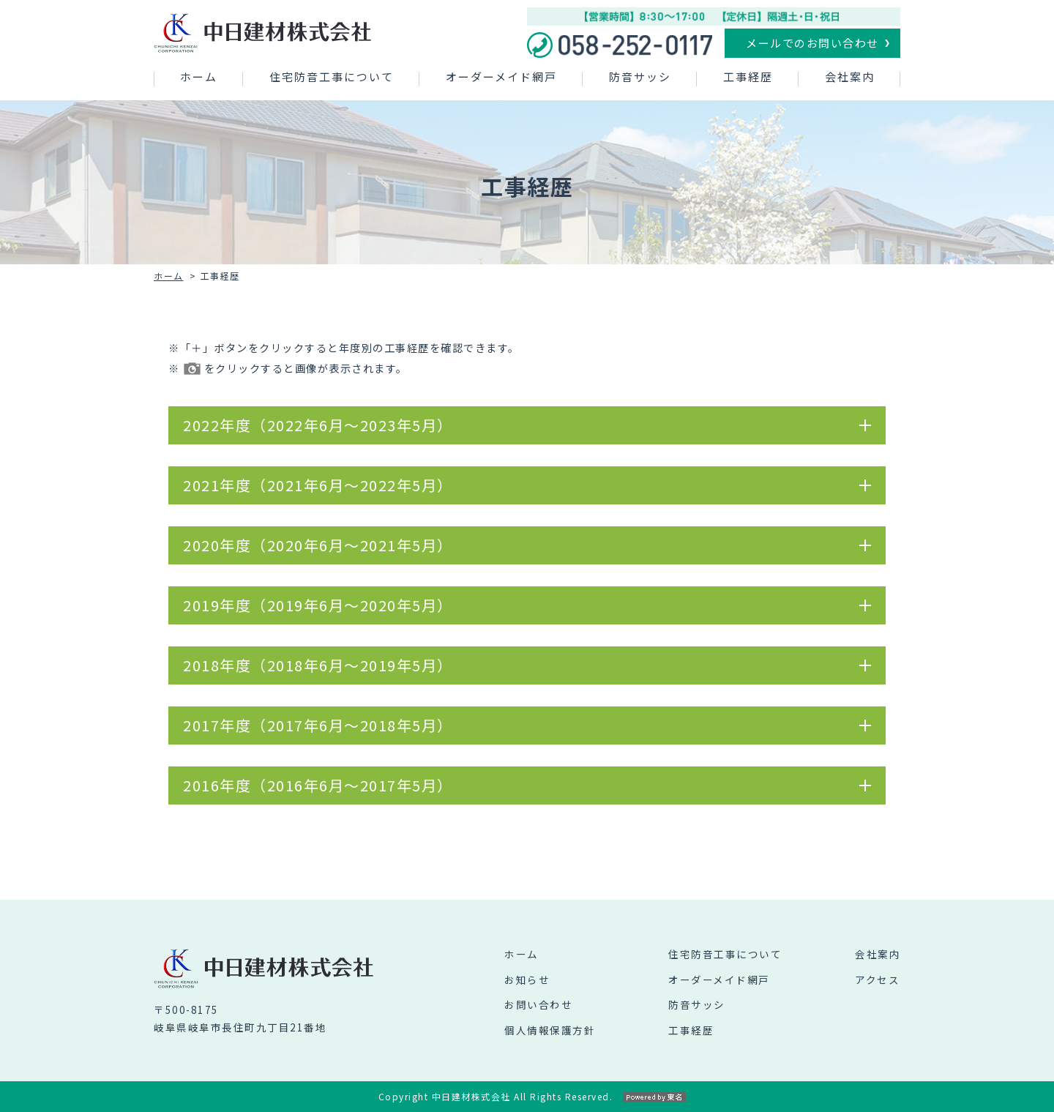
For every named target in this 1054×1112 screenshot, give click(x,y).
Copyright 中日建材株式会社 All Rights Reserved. (527, 1096)
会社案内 (850, 76)
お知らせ (527, 979)
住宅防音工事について (331, 76)
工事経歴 (748, 76)
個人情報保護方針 (549, 1030)
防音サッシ (640, 76)
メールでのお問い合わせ (812, 43)
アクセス (877, 979)
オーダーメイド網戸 (501, 76)
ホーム (198, 76)
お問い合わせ (538, 1004)
